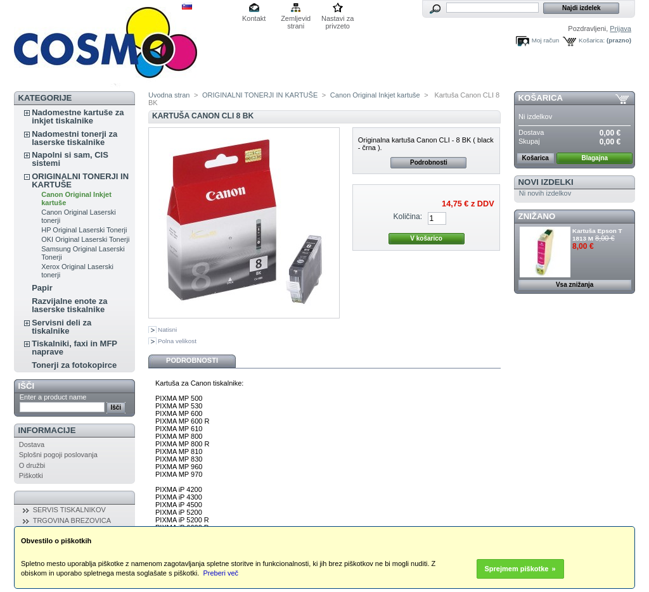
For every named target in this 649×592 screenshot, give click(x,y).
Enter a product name (53, 397)
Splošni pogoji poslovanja (58, 454)
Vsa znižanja (574, 284)
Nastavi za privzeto (337, 19)
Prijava (620, 28)
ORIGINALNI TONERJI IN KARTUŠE (80, 180)
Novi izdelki (546, 182)
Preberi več (220, 573)
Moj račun (545, 40)
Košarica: (592, 40)
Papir (42, 288)
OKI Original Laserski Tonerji (85, 239)
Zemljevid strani (296, 19)
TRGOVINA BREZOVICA (72, 520)
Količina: (407, 216)
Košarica (540, 98)
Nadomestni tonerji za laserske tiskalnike (74, 138)
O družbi (32, 465)
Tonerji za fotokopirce (74, 365)
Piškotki (31, 475)
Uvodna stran (169, 95)
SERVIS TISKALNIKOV (69, 509)
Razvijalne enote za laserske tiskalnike (69, 305)
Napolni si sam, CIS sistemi (70, 159)
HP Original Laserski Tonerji (84, 230)
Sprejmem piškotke (517, 568)
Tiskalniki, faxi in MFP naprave (74, 347)
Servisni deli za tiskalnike (61, 327)
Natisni (167, 329)
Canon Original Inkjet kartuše (375, 95)
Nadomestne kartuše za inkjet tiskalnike (78, 116)
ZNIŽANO (537, 216)
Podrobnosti (428, 162)
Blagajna (594, 157)
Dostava (31, 444)
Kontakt (254, 18)
